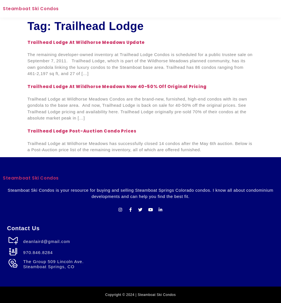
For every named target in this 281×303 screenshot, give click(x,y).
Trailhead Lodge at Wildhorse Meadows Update (86, 42)
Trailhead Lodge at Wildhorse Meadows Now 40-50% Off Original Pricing (117, 86)
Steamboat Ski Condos (31, 9)
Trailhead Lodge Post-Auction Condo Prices (82, 131)
